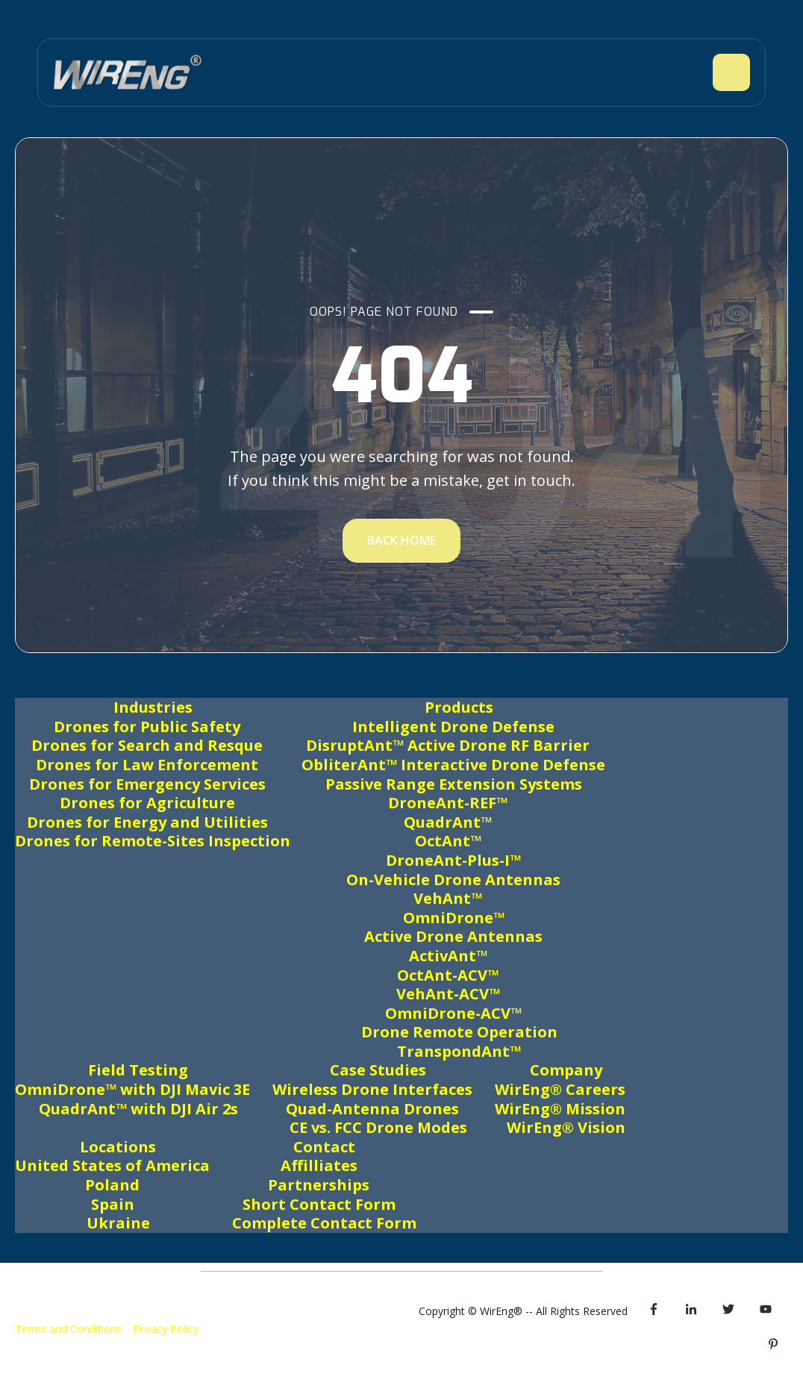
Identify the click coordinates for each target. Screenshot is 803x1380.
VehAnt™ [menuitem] (447, 898)
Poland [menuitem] (112, 1185)
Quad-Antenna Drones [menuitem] (372, 1109)
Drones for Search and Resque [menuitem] (147, 745)
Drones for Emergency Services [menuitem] (147, 784)
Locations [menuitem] (118, 1147)
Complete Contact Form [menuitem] (324, 1223)
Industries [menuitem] (153, 707)
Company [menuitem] (566, 1070)
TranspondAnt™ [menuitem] (459, 1051)
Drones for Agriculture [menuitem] (147, 803)
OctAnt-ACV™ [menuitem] (448, 975)
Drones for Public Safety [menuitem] (147, 726)
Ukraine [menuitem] (118, 1223)
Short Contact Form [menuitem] (319, 1204)
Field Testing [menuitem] (138, 1070)
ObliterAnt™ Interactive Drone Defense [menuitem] (453, 765)
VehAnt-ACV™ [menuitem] (448, 994)
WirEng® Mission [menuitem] (560, 1109)
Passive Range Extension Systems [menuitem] (453, 784)
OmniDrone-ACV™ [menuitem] (453, 1013)
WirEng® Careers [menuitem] (560, 1089)
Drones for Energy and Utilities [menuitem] (147, 822)
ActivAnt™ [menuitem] (448, 956)
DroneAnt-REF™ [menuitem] (447, 803)
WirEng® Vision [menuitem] (566, 1127)
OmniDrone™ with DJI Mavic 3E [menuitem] (132, 1089)
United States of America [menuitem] (112, 1165)
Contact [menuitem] (324, 1147)
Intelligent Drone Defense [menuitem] (453, 726)
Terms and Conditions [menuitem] (68, 1329)
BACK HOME (401, 540)
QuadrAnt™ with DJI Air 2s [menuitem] (138, 1109)
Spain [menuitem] (112, 1204)
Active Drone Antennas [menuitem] (453, 936)
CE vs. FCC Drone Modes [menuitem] (378, 1127)
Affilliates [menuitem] (319, 1165)
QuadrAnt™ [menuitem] (448, 822)
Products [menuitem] (459, 707)
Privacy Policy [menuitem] (166, 1329)
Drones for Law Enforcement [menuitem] (147, 765)
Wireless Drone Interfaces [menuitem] (372, 1089)
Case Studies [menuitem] (378, 1070)
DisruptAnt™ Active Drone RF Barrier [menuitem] (448, 745)
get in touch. (531, 480)
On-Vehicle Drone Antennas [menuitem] (453, 879)
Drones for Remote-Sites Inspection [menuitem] (152, 841)
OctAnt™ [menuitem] (448, 841)
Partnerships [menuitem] (318, 1185)
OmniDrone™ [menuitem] (453, 918)
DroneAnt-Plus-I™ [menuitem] (453, 860)
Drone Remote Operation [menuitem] (459, 1032)
